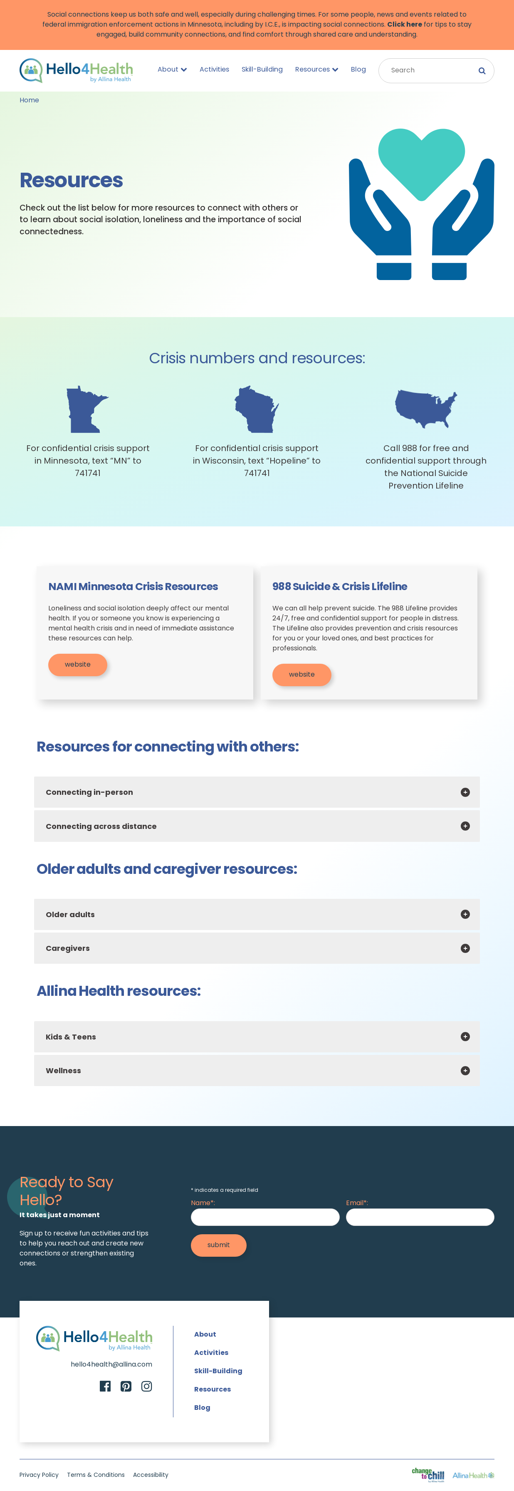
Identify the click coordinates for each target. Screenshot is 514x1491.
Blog (358, 70)
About (172, 69)
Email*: (357, 1203)
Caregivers (68, 949)
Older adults (70, 915)
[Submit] (219, 1245)
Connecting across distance (101, 827)
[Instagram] (146, 1387)
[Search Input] (436, 70)
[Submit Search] (482, 70)
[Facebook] (105, 1387)
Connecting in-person (89, 793)
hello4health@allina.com (111, 1365)
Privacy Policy (39, 1475)
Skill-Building (262, 70)
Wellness (63, 1071)
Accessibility (150, 1475)
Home (29, 100)
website (78, 665)
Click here (404, 25)
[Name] (265, 1217)
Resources (317, 69)
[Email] (420, 1217)
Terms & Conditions (96, 1475)
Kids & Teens (71, 1038)
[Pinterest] (126, 1387)
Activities (214, 70)
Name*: (203, 1203)
